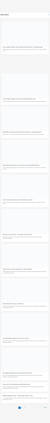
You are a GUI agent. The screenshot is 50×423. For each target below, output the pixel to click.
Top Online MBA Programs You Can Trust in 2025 (15, 338)
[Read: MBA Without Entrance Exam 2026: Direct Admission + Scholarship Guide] (25, 118)
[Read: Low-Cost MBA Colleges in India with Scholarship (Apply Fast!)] (25, 85)
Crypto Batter (4, 15)
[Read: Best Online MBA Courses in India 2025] (25, 290)
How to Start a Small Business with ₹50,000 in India (16, 384)
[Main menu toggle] (48, 14)
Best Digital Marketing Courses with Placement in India (17, 373)
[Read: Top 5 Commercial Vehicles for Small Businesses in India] (25, 186)
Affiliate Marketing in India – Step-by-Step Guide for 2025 (18, 395)
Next (45, 407)
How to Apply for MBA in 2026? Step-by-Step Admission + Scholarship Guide (23, 47)
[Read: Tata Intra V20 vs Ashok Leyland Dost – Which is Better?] (25, 255)
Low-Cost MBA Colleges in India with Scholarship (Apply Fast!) (19, 99)
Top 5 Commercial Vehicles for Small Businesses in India (18, 200)
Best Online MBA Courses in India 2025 (13, 303)
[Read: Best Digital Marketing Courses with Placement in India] (25, 359)
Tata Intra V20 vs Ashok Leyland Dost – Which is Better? (17, 269)
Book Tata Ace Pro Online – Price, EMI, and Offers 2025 (17, 234)
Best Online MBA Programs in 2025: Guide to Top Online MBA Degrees (21, 165)
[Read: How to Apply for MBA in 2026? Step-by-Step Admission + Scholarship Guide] (25, 33)
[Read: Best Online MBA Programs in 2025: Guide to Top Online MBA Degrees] (25, 152)
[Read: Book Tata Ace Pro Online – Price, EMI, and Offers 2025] (25, 221)
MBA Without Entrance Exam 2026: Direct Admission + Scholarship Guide (22, 132)
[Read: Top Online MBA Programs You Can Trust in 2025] (25, 325)
